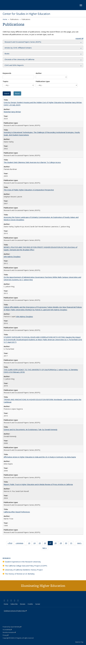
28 (56, 543)
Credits (30, 604)
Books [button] (7, 53)
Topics (5, 81)
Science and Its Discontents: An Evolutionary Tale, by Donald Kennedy (30, 429)
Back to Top (79, 642)
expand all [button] (79, 38)
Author (39, 73)
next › (80, 543)
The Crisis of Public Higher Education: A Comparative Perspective (29, 190)
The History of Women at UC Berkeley (20, 574)
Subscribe (14, 604)
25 (40, 543)
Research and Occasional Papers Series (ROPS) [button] (23, 42)
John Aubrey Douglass (12, 256)
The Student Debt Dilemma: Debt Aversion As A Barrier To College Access (32, 162)
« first (11, 543)
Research (7, 558)
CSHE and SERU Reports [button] (14, 65)
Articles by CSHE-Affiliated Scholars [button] (18, 48)
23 (30, 543)
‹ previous (20, 543)
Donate (22, 604)
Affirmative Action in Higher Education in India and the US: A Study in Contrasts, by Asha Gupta (40, 457)
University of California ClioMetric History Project (24, 570)
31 (72, 543)
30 (67, 543)
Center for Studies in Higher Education (26, 14)
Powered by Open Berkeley (12, 627)
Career (37, 604)
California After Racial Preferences (17, 512)
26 (45, 543)
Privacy (6, 635)
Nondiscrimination (9, 632)
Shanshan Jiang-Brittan (12, 112)
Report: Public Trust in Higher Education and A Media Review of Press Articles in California (38, 484)
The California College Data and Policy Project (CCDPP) (26, 566)
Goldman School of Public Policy (15, 611)
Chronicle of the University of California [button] (19, 59)
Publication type (43, 81)
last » (45, 548)
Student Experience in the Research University (23, 562)
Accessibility (7, 630)
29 (61, 543)
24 (35, 543)
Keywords (7, 73)
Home (5, 19)
